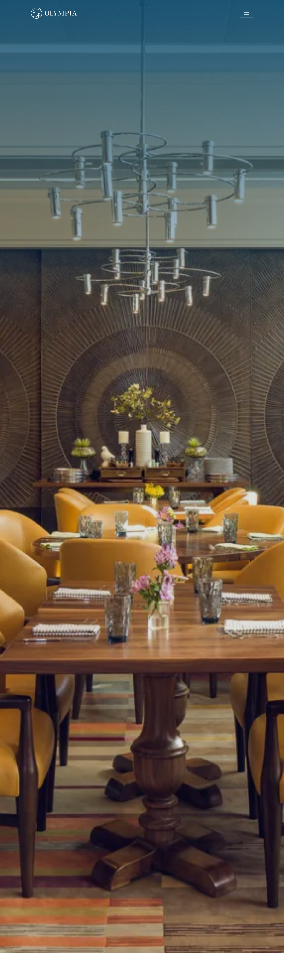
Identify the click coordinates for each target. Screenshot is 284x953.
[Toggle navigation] (246, 13)
